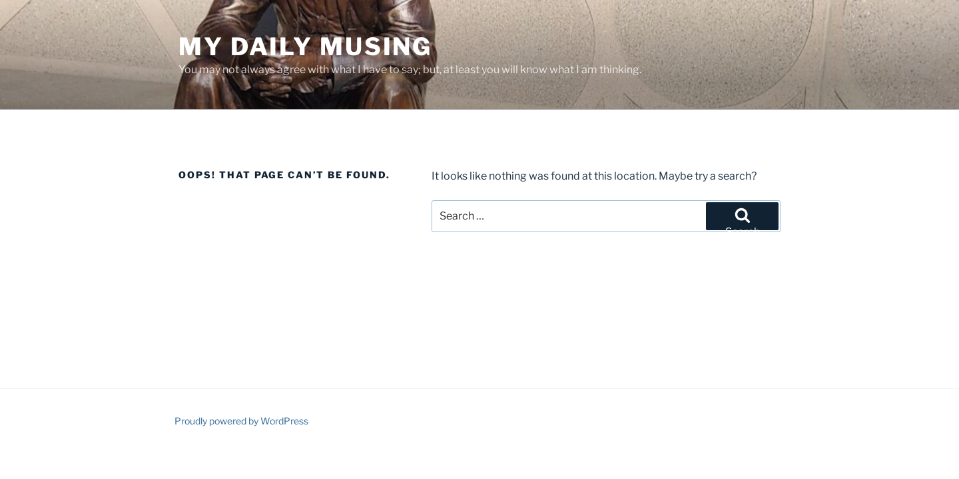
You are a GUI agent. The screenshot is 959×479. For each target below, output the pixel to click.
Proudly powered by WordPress (241, 420)
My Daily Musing (305, 46)
